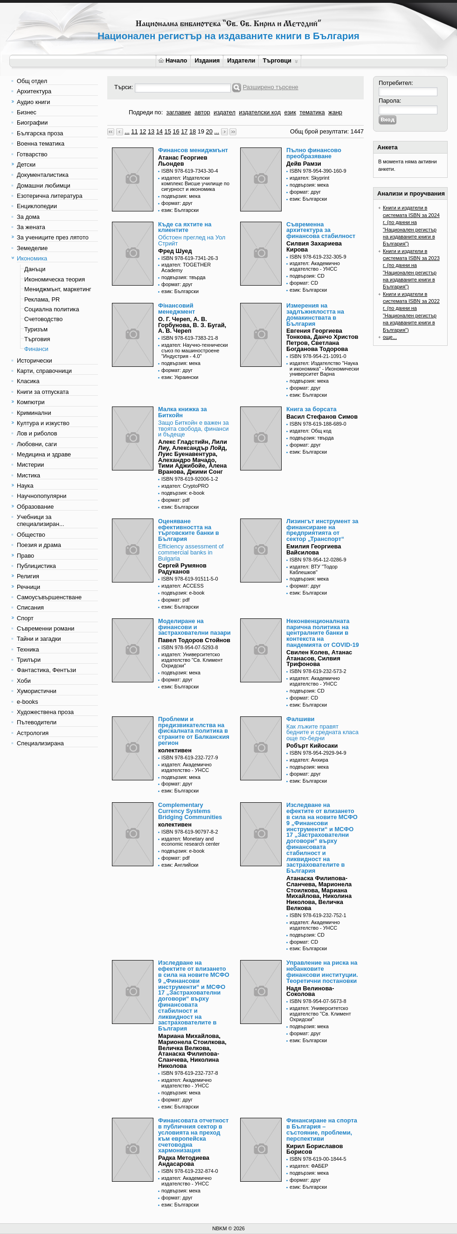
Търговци (280, 60)
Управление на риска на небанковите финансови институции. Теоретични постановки (322, 971)
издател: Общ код (311, 431)
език (290, 112)
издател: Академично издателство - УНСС (315, 266)
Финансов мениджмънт (193, 150)
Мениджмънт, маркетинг (57, 289)
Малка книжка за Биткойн (182, 412)
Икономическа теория (54, 279)
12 (142, 131)
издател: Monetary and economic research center (190, 841)
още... (390, 337)
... (127, 131)
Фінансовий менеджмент (176, 308)
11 (134, 131)
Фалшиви (300, 718)
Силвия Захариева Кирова (314, 246)
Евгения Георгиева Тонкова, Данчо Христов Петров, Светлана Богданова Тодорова (322, 339)
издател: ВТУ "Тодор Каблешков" (314, 569)
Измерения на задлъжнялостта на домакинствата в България (315, 314)
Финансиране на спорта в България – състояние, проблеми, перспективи (321, 1129)
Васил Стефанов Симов (322, 416)
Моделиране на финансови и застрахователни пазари (194, 627)
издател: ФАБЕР (309, 1166)
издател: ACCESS (182, 586)
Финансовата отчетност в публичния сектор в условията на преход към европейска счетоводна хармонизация (193, 1135)
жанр (335, 112)
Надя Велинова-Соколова (310, 991)
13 (151, 131)
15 (168, 131)
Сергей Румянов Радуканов (182, 568)
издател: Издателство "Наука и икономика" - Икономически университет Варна (324, 368)
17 (184, 131)
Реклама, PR (42, 299)
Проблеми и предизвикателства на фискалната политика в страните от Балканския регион (193, 730)
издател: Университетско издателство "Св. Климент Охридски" (192, 660)
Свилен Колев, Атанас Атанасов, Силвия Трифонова (319, 658)
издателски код (260, 112)
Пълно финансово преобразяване (313, 153)
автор (202, 112)
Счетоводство (43, 319)
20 (209, 131)
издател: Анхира (309, 760)
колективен (175, 750)
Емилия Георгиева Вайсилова (313, 549)
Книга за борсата (311, 409)
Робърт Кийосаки (312, 745)
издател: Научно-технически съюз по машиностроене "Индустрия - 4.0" (194, 350)
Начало (173, 60)
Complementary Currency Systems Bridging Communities (190, 810)
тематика (312, 112)
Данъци (34, 269)
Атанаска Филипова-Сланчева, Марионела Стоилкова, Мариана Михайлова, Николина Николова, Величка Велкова (319, 893)
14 (159, 131)
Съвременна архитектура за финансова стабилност (320, 230)
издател (224, 112)
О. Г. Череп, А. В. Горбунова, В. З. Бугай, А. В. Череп (192, 325)
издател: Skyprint (309, 178)
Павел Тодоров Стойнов (194, 640)
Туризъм (36, 329)
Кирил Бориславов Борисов (314, 1149)
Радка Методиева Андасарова (183, 1160)
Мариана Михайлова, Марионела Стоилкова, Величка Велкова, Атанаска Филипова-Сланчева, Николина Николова (192, 1050)
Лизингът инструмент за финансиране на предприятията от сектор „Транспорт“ (322, 530)
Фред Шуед (175, 250)
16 (176, 131)
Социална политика (51, 309)
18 (192, 131)
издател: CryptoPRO (185, 486)
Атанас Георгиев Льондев (183, 160)
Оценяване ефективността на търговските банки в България (188, 530)
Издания (207, 60)
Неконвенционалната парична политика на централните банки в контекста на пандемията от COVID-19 (322, 632)
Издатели (241, 60)
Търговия (37, 339)
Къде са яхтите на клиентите (184, 227)
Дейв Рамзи (303, 163)
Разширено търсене (270, 87)
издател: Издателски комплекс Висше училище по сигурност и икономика (195, 183)
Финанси (36, 348)
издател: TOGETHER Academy (186, 267)
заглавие (178, 112)
